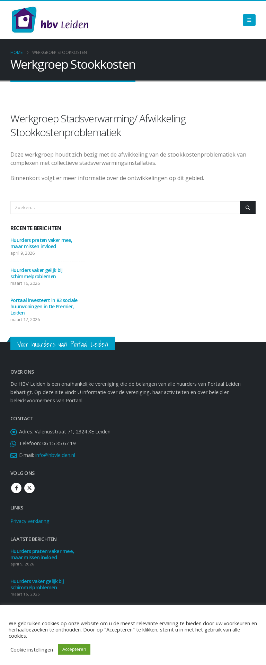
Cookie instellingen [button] (31, 649)
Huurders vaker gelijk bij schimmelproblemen (36, 273)
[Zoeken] (248, 207)
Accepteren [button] (74, 649)
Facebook (16, 488)
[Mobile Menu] (249, 20)
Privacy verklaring (30, 521)
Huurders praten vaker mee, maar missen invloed (41, 243)
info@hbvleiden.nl (55, 455)
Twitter (29, 488)
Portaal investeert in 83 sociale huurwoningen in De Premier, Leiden (44, 306)
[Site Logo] (49, 20)
